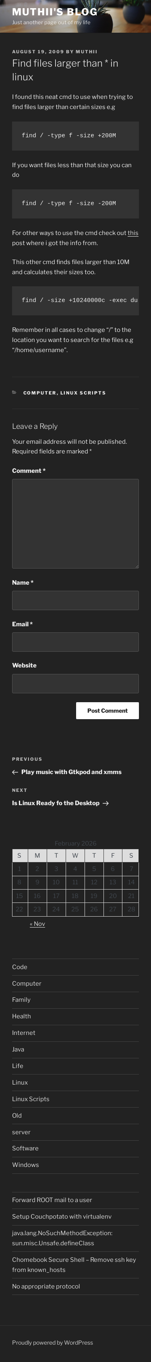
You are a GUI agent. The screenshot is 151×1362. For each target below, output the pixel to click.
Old (17, 1115)
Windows (25, 1165)
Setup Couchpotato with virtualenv (62, 1216)
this (133, 233)
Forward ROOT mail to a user (52, 1200)
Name (22, 582)
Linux (20, 1082)
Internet (23, 1033)
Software (25, 1148)
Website (24, 665)
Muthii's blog (55, 12)
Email (22, 624)
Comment (29, 470)
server (21, 1132)
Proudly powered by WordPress (52, 1342)
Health (21, 1016)
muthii (87, 52)
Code (19, 967)
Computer (40, 393)
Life (17, 1066)
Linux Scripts (83, 393)
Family (21, 999)
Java (18, 1049)
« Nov (37, 924)
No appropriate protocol (46, 1286)
